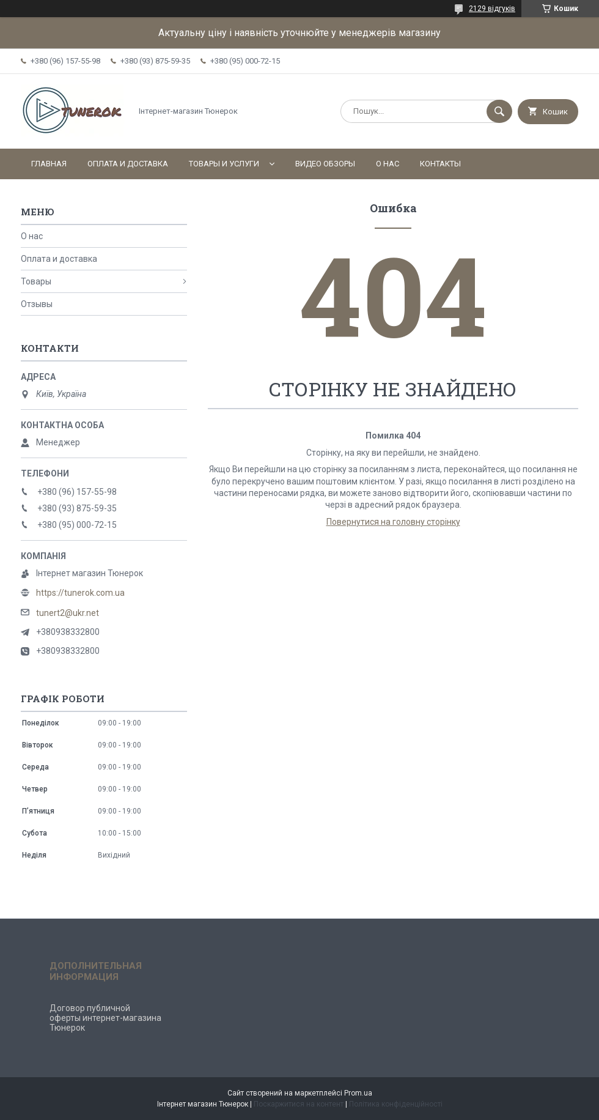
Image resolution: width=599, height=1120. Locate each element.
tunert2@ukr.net (67, 613)
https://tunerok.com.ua (80, 593)
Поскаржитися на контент (299, 1104)
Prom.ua (358, 1093)
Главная (49, 163)
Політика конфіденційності (396, 1104)
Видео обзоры (325, 163)
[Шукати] (499, 111)
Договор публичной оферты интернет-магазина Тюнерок (105, 1018)
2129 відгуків (492, 8)
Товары (36, 281)
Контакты (440, 163)
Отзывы (37, 304)
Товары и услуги (224, 163)
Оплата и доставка (127, 163)
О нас (387, 163)
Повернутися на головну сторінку (393, 522)
